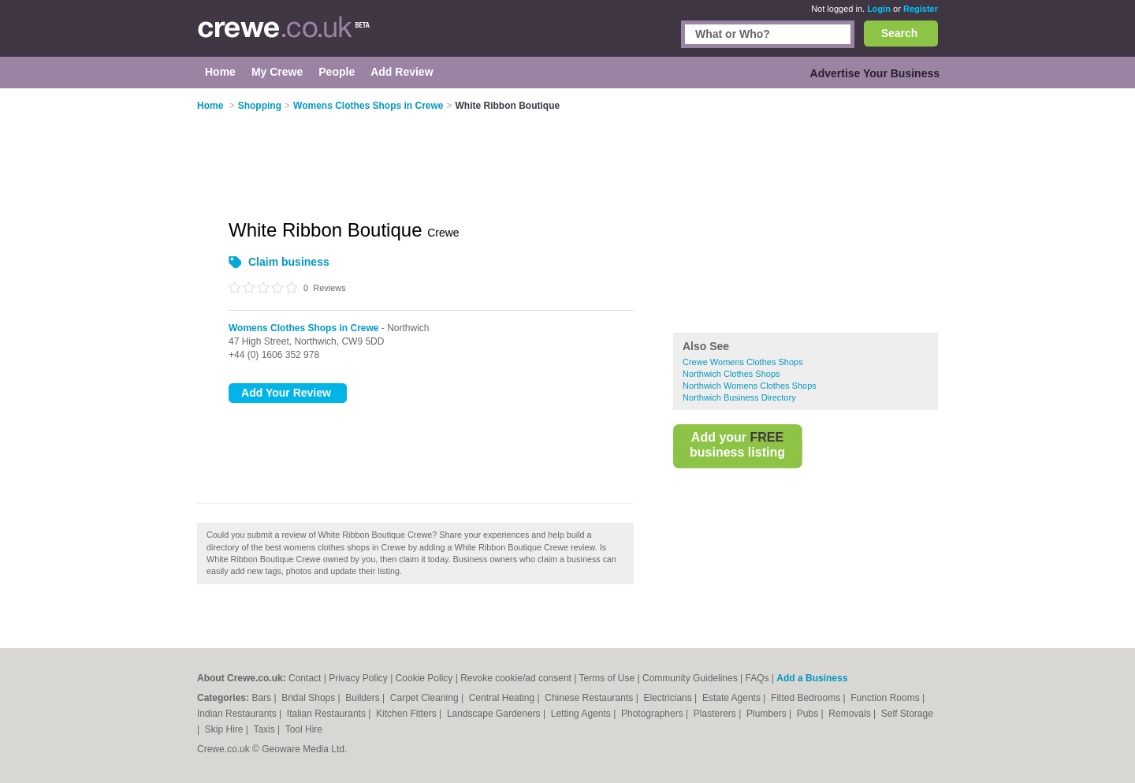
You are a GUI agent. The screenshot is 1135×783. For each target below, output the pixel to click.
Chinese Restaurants (590, 697)
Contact (304, 678)
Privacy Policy (358, 678)
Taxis (265, 729)
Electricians (668, 697)
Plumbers (767, 713)
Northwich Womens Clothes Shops (750, 385)
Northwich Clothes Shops (731, 373)
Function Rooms (886, 697)
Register (920, 8)
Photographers (653, 713)
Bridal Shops (309, 697)
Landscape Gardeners (495, 713)
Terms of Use (607, 678)
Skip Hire (225, 729)
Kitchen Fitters (407, 713)
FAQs (757, 678)
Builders (363, 697)
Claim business (288, 261)
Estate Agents (732, 697)
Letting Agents (582, 713)
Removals (850, 713)
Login (879, 8)
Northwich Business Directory (739, 397)
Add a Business (811, 678)
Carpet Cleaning (425, 697)
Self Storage (907, 713)
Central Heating (503, 697)
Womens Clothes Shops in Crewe (303, 328)
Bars (262, 697)
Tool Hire (303, 729)
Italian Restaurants (327, 713)
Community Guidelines (690, 678)
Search (899, 33)
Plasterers (716, 713)
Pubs (809, 713)
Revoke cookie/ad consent (515, 678)
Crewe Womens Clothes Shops (743, 362)
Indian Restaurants (238, 713)
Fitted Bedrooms (807, 697)
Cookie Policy (424, 678)
